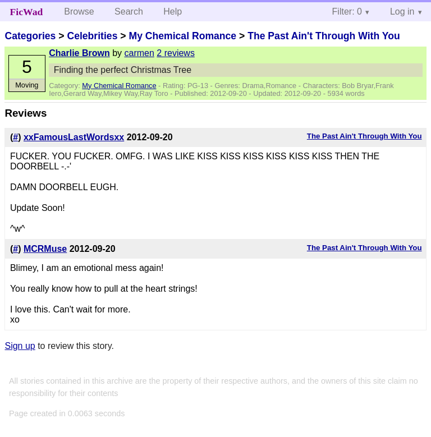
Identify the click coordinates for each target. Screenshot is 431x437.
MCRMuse (45, 249)
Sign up (19, 346)
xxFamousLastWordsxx (74, 137)
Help (172, 11)
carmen (139, 53)
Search (128, 11)
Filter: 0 (347, 11)
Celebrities (92, 36)
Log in (402, 11)
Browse (79, 11)
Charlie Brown (79, 53)
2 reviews (176, 53)
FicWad (26, 11)
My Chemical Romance (182, 36)
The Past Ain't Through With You (323, 36)
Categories (30, 36)
